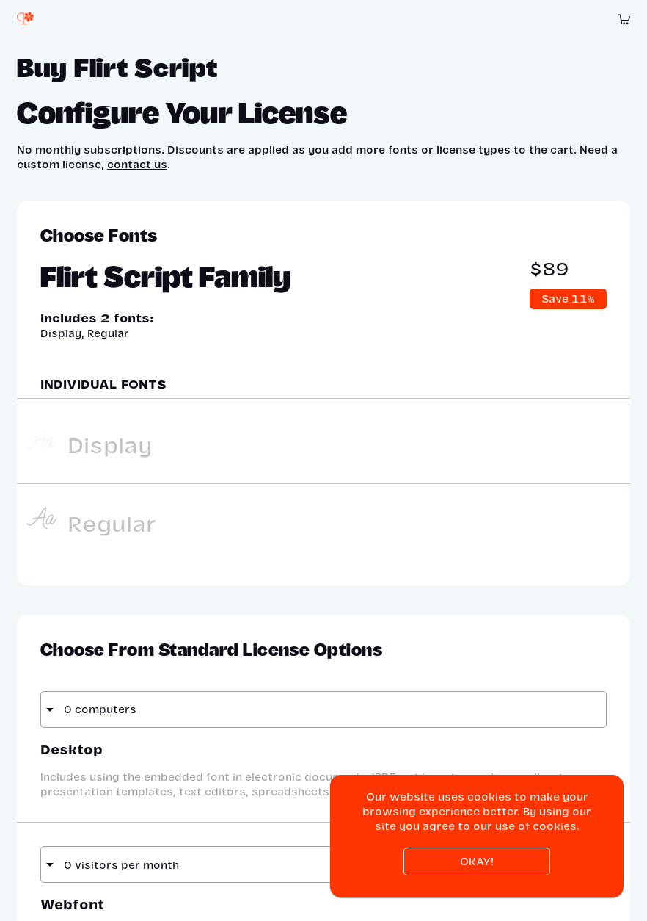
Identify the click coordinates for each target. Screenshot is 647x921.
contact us (137, 163)
